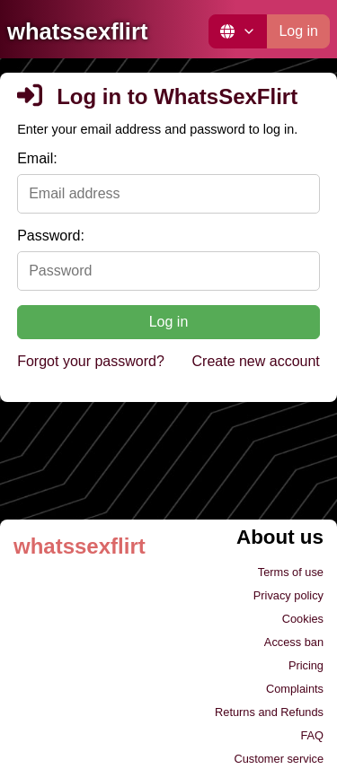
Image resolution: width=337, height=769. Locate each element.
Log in (298, 31)
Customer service (279, 758)
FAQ (312, 735)
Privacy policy (288, 595)
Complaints (295, 688)
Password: (50, 235)
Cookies (303, 618)
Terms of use (291, 572)
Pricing (306, 665)
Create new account (256, 361)
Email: (37, 158)
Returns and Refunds (269, 712)
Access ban (294, 642)
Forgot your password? (90, 361)
